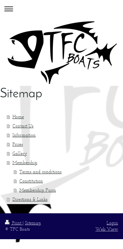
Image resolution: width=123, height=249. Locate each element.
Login (112, 223)
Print (14, 223)
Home (18, 117)
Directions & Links (30, 199)
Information (24, 135)
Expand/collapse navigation (61, 9)
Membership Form (37, 190)
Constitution (31, 181)
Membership (24, 162)
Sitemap (33, 223)
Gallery (19, 153)
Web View (106, 229)
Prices (17, 144)
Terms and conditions (40, 172)
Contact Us (22, 126)
